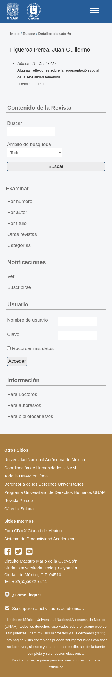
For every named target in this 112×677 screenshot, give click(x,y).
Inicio (15, 34)
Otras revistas (22, 234)
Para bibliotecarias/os (30, 416)
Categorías (19, 245)
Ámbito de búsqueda (34, 149)
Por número (19, 201)
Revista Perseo (18, 500)
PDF (42, 84)
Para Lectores (22, 394)
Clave (13, 334)
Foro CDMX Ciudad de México (33, 530)
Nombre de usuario (27, 320)
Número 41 (26, 63)
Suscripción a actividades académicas (44, 608)
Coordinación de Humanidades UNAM (40, 467)
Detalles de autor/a (54, 34)
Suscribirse (19, 287)
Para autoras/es (24, 405)
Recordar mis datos (33, 348)
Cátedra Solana (19, 508)
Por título (17, 223)
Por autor (17, 212)
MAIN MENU (94, 10)
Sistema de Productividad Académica (39, 538)
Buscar (29, 34)
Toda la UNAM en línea (26, 476)
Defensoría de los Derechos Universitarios (44, 484)
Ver (11, 276)
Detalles (25, 84)
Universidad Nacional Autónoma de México (44, 459)
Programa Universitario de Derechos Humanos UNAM (55, 492)
